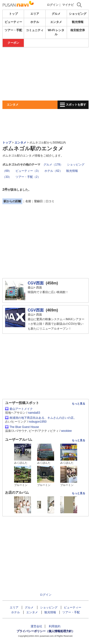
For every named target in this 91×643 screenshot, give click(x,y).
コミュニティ (34, 30)
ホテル (34, 22)
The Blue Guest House (24, 427)
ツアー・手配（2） (28, 177)
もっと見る (78, 403)
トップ (13, 13)
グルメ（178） (53, 164)
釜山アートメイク (21, 409)
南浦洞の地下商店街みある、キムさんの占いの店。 (42, 417)
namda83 (34, 412)
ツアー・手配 (13, 30)
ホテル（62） (53, 171)
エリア (34, 13)
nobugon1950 (37, 421)
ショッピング (77, 13)
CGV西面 (36, 283)
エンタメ (56, 22)
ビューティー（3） (28, 171)
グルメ (56, 13)
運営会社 (36, 626)
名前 (28, 201)
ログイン (52, 5)
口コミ (50, 201)
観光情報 (77, 22)
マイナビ (68, 5)
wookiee (66, 431)
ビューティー (13, 22)
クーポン (13, 42)
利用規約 (54, 626)
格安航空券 (77, 30)
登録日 (38, 201)
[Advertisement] (45, 74)
